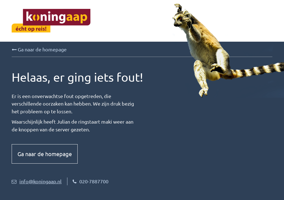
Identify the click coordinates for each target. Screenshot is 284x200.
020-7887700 (90, 181)
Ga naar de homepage (39, 49)
